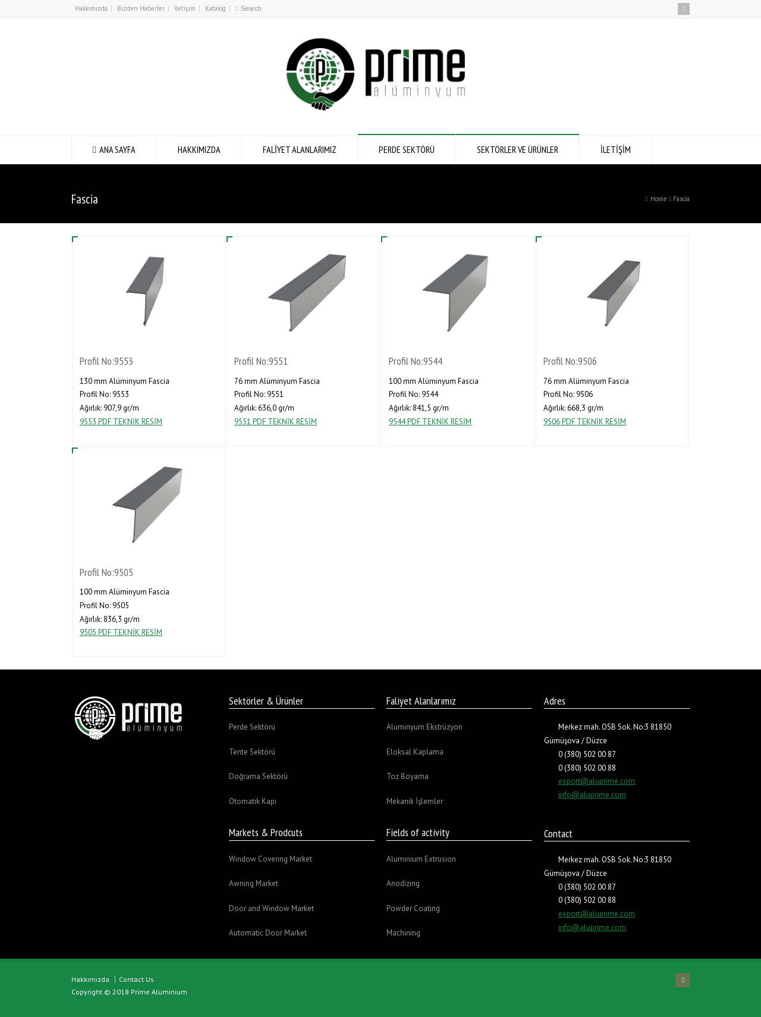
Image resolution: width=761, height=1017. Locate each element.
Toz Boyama (407, 776)
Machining (403, 933)
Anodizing (403, 883)
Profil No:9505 (106, 572)
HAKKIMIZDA (199, 149)
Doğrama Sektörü (258, 776)
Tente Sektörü (252, 752)
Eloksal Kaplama (415, 752)
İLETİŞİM (615, 149)
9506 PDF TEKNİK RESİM (584, 422)
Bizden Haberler (141, 8)
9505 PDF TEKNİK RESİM (121, 632)
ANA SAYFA (117, 149)
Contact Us (136, 979)
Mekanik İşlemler (414, 801)
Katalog (215, 8)
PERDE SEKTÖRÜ (407, 149)
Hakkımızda (91, 8)
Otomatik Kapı (252, 801)
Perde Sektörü (252, 727)
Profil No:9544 (415, 361)
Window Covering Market (270, 859)
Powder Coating (413, 908)
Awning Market (253, 883)
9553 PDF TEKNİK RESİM (121, 422)
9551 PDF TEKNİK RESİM (275, 422)
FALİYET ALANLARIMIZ (300, 149)
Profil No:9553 (106, 361)
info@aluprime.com (592, 795)
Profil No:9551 (261, 361)
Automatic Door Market (268, 933)
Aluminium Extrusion (421, 859)
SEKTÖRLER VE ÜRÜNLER (517, 149)
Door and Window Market (271, 908)
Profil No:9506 (570, 361)
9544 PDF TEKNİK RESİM (430, 422)
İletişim (185, 8)
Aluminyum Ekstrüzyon (424, 727)
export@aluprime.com (596, 781)
